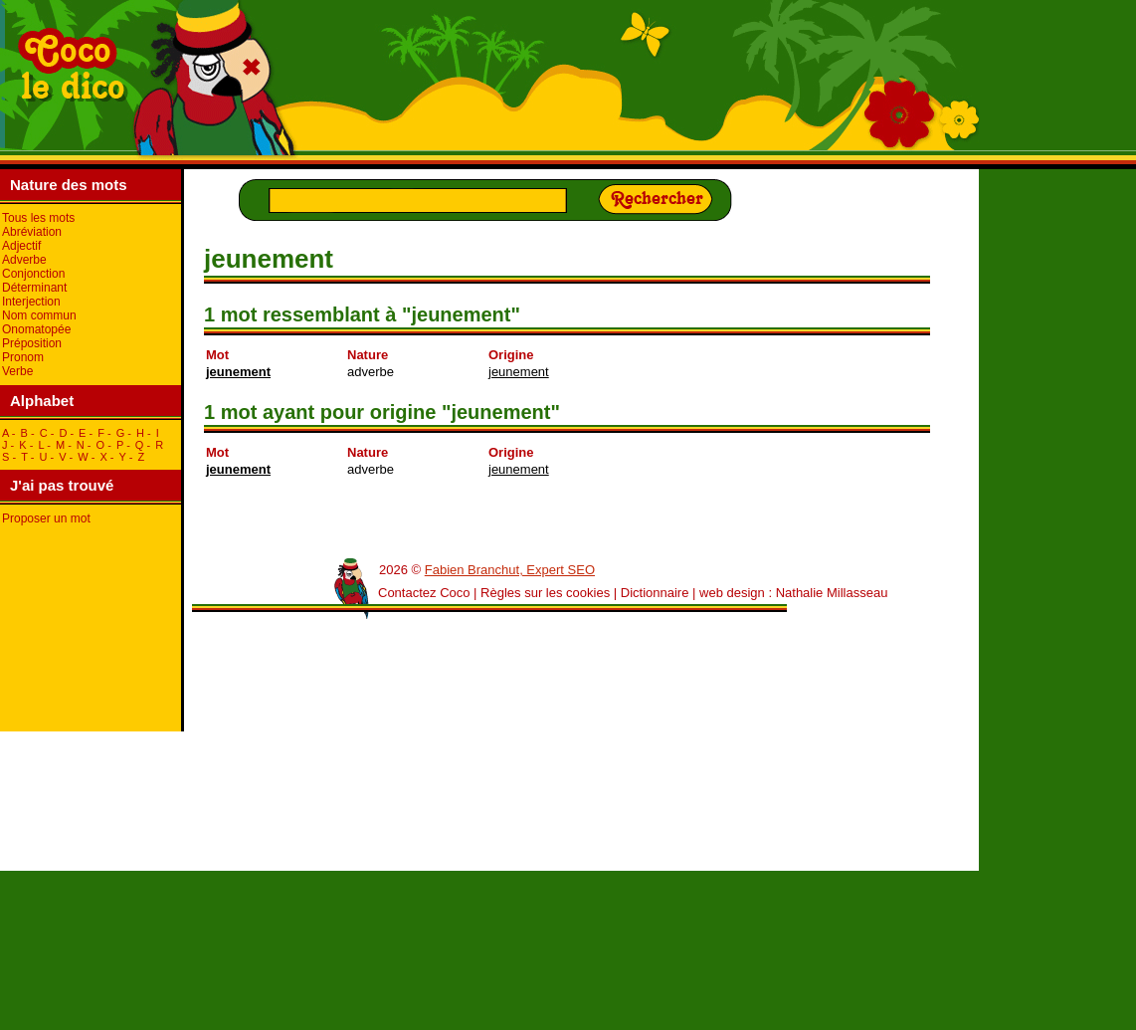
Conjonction (33, 274)
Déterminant (34, 288)
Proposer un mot (46, 518)
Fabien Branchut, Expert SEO (510, 569)
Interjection (31, 302)
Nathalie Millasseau (832, 592)
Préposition (32, 343)
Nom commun (39, 315)
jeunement (238, 371)
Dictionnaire (655, 592)
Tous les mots (38, 218)
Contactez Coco (424, 592)
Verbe (17, 371)
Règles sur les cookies (545, 592)
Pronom (23, 357)
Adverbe (24, 260)
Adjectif (21, 246)
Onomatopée (36, 329)
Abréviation (32, 232)
